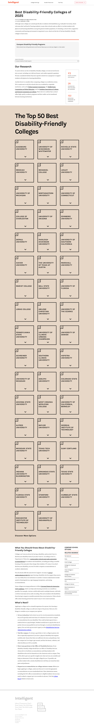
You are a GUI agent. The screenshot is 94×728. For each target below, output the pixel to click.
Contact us (42, 709)
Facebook (17, 719)
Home (40, 704)
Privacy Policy (18, 716)
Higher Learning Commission (36, 87)
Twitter (17, 722)
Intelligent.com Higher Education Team (27, 19)
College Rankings (35, 2)
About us (41, 707)
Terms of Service (19, 718)
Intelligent (13, 2)
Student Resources (48, 2)
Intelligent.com (23, 715)
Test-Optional (68, 556)
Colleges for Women (69, 584)
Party (66, 559)
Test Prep (60, 2)
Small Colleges (68, 562)
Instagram (17, 721)
